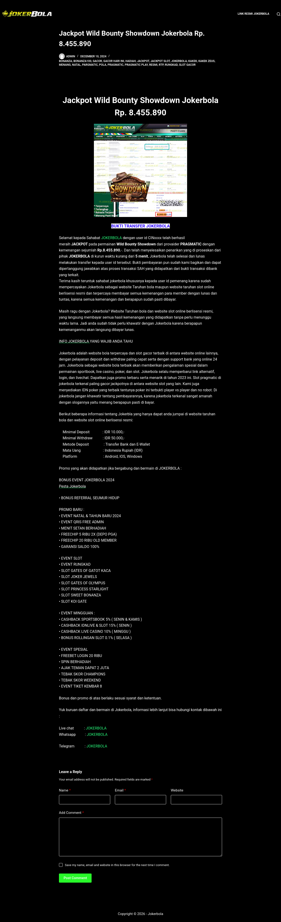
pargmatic (90, 64)
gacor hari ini (113, 61)
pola (102, 64)
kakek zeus (206, 61)
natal (76, 64)
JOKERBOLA (111, 238)
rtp (161, 64)
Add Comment (71, 813)
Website (177, 790)
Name (65, 790)
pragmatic (115, 64)
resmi (153, 64)
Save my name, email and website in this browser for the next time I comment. (117, 865)
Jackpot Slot (160, 61)
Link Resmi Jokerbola (253, 13)
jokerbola (179, 61)
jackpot (143, 61)
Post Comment (75, 878)
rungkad (171, 64)
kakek (192, 61)
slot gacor (187, 64)
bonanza (65, 61)
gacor (97, 61)
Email (120, 790)
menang (65, 64)
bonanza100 (82, 61)
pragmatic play (136, 64)
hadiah (130, 61)
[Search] (278, 14)
